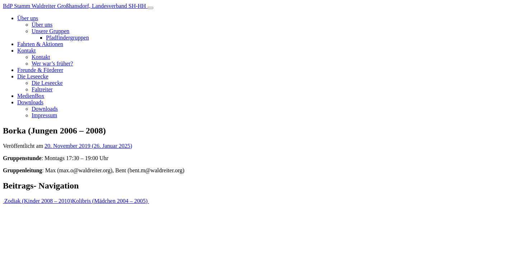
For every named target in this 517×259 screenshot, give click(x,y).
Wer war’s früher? (52, 63)
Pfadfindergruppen (67, 38)
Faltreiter (42, 89)
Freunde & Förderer (40, 70)
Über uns (27, 18)
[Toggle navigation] (150, 8)
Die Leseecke (32, 76)
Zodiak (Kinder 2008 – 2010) (37, 201)
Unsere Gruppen (50, 31)
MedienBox (31, 96)
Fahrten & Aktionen (40, 44)
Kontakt (26, 50)
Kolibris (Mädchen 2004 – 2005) (110, 201)
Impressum (44, 115)
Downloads (30, 102)
